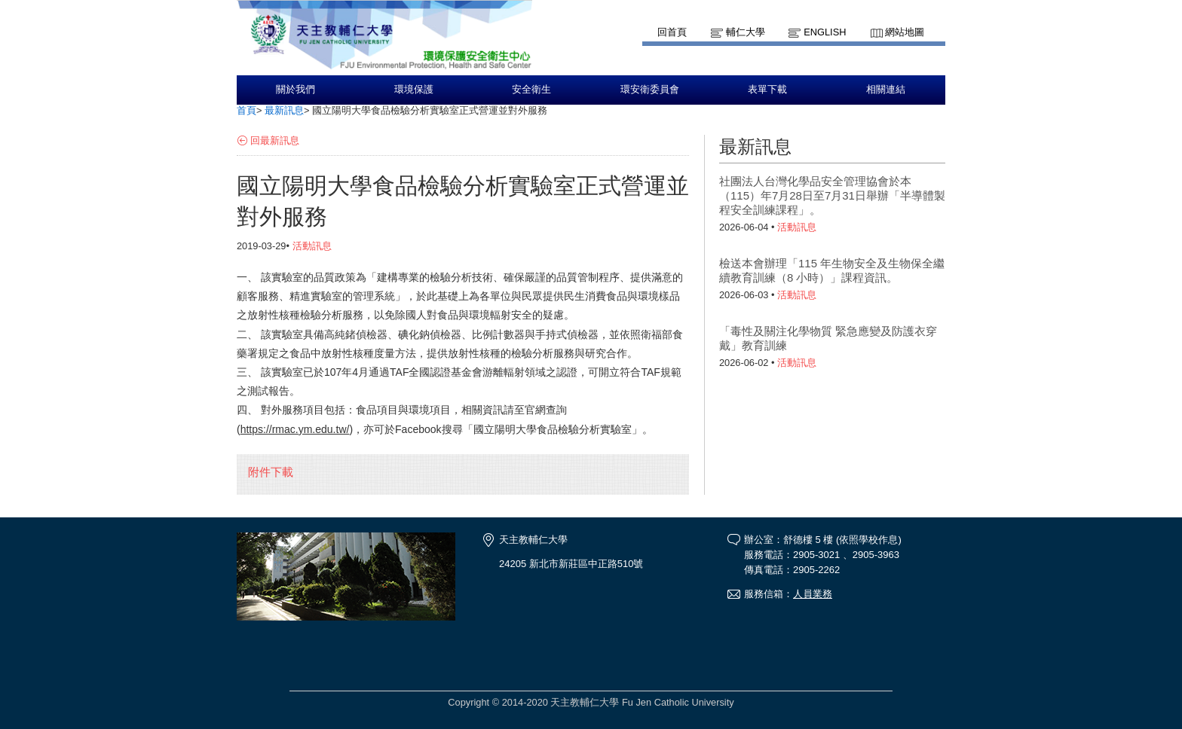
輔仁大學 (745, 32)
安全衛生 (531, 89)
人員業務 (812, 593)
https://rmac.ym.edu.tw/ (295, 429)
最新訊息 (284, 110)
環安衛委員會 (649, 89)
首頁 (246, 110)
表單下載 (767, 89)
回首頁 (672, 32)
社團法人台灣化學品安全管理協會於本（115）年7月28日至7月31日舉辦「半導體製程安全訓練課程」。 (832, 195)
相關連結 (885, 89)
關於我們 (295, 89)
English (825, 32)
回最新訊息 (274, 140)
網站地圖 (904, 32)
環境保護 (413, 89)
